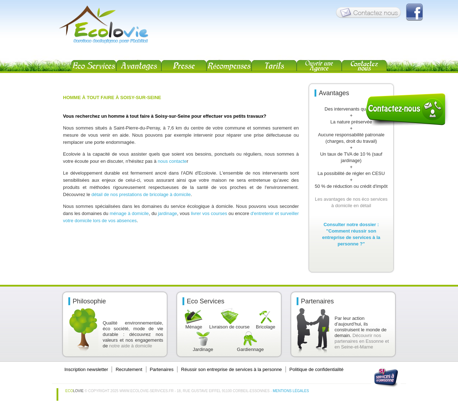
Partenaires (162, 369)
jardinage (167, 213)
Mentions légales (291, 391)
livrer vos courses (209, 213)
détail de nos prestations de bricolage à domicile (141, 194)
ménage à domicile (129, 213)
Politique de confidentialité (316, 369)
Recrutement (129, 369)
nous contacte (172, 161)
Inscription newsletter (86, 369)
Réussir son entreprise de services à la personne (231, 369)
